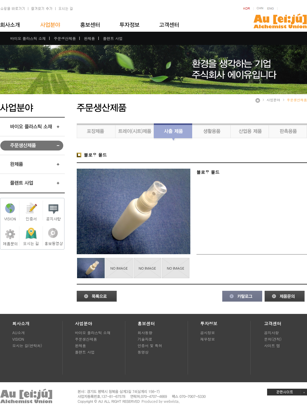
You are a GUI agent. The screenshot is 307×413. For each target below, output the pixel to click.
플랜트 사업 (112, 38)
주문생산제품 (65, 38)
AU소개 (18, 332)
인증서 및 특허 (150, 345)
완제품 (89, 38)
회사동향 (145, 332)
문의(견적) (273, 339)
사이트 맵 (272, 345)
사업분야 (273, 100)
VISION (18, 339)
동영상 (143, 352)
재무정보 (207, 339)
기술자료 (145, 339)
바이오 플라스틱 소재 (28, 38)
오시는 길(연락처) (27, 345)
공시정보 (207, 332)
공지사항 (271, 332)
